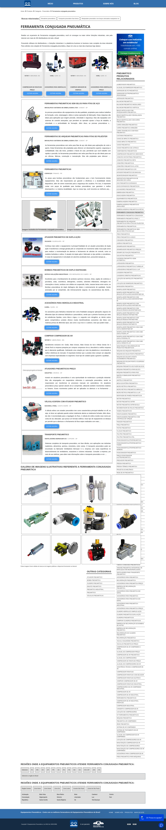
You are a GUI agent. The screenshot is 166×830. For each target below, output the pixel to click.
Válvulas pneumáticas (95, 595)
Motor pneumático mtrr (126, 402)
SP (48, 770)
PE (69, 770)
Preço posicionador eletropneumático (124, 456)
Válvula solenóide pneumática (128, 641)
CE (80, 770)
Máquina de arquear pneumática (129, 351)
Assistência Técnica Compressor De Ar (130, 668)
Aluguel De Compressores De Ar (129, 664)
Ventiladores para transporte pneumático (128, 573)
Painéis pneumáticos (124, 411)
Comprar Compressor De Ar (127, 681)
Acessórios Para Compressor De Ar (130, 753)
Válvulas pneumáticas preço (127, 644)
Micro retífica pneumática (126, 386)
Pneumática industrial (95, 589)
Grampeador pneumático (126, 246)
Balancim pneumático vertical (128, 107)
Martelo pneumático (124, 380)
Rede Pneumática (123, 724)
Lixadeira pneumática (124, 272)
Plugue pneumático (124, 431)
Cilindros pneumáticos (125, 617)
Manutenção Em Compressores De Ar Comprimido (130, 749)
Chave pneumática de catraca (128, 148)
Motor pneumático (124, 398)
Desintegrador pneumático (127, 175)
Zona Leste (66, 788)
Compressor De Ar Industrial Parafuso (127, 701)
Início (50, 4)
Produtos (78, 4)
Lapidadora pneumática (125, 263)
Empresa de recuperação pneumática (126, 587)
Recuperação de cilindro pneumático (126, 634)
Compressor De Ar (123, 692)
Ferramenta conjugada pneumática (130, 212)
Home (111, 812)
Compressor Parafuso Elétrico (128, 678)
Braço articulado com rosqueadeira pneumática (126, 111)
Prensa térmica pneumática (127, 466)
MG (37, 770)
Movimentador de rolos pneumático (130, 408)
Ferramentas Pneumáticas (126, 698)
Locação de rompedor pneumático (129, 283)
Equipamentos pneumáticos (127, 198)
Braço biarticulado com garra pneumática (128, 120)
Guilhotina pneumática (125, 255)
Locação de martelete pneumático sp (130, 279)
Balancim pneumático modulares (129, 104)
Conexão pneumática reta (126, 160)
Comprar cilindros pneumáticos (129, 620)
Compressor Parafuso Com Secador (130, 675)
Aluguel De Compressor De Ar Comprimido (128, 735)
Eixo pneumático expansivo (127, 183)
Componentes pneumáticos (127, 151)
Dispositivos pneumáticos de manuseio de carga (127, 179)
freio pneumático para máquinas (129, 756)
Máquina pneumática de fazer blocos (130, 366)
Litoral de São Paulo (93, 788)
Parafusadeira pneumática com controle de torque (128, 417)
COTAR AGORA (32, 93)
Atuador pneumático (94, 577)
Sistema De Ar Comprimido (126, 727)
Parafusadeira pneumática (126, 414)
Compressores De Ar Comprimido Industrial (129, 688)
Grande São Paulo (78, 788)
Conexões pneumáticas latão (127, 166)
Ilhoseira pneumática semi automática (126, 259)
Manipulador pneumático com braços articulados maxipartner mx (100, 18)
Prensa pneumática (124, 463)
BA (74, 770)
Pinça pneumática (123, 425)
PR (53, 770)
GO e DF (86, 770)
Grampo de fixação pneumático (128, 252)
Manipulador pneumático (126, 289)
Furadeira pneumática (125, 240)
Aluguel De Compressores (126, 658)
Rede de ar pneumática (125, 472)
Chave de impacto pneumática (127, 138)
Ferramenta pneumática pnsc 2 (128, 218)
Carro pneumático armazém (127, 128)
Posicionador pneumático (126, 452)
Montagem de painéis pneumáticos (129, 395)
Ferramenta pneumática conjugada (130, 215)
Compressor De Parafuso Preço (129, 661)
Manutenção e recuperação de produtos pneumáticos (128, 347)
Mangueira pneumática (125, 286)
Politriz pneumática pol (125, 437)
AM (94, 770)
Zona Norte (37, 788)
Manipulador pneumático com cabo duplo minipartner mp (130, 328)
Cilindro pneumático (94, 583)
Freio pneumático (123, 234)
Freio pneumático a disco (126, 237)
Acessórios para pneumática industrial (127, 604)
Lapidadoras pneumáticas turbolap (130, 266)
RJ (32, 770)
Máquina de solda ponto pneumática (130, 354)
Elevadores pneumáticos (48, 18)
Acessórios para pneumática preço (130, 583)
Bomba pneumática (94, 580)
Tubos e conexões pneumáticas (128, 565)
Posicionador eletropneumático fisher (129, 444)
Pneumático (91, 592)
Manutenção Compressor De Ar (128, 743)
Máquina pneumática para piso (128, 372)
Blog (136, 4)
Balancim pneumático (124, 101)
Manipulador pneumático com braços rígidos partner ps (128, 323)
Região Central (26, 788)
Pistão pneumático (123, 428)
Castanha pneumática (125, 135)
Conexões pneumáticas (125, 163)
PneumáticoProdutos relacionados (125, 76)
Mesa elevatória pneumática (127, 383)
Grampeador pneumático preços (129, 249)
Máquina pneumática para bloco (128, 369)
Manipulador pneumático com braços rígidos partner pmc (128, 314)
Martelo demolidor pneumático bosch (128, 376)
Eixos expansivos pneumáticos (128, 186)
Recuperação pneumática (126, 580)
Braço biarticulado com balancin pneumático (129, 116)
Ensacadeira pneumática (126, 195)
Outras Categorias (99, 571)
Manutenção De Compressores (128, 746)
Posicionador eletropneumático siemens (129, 448)
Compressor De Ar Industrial (128, 695)
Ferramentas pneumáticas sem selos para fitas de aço (128, 230)
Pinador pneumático (124, 422)
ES (43, 770)
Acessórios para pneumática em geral (128, 592)
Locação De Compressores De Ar (129, 739)
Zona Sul (57, 788)
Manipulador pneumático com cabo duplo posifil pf (130, 332)
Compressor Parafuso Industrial (129, 684)
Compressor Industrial (125, 706)
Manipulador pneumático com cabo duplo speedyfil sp (130, 342)
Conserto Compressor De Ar (127, 709)
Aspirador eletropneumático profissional (128, 94)
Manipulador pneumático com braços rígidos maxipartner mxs (129, 309)
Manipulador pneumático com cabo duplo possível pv (130, 337)
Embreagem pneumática (125, 192)
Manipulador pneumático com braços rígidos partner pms (128, 318)
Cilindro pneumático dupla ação (129, 614)
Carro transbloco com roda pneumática (127, 131)
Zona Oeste (47, 788)
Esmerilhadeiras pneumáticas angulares (128, 205)
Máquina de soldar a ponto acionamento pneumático (127, 357)
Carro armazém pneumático (127, 125)
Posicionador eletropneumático (129, 440)
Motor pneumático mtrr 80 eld (128, 405)
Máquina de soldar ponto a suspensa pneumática (130, 362)
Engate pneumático (94, 586)
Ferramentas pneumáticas (126, 226)
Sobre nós (108, 4)
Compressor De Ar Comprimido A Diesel (129, 647)
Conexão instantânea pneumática (129, 157)
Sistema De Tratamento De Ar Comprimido (127, 731)
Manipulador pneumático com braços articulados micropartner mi (130, 298)
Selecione (25, 770)
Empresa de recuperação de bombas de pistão (130, 624)
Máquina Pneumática (124, 718)
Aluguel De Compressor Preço (128, 652)
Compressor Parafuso (125, 672)
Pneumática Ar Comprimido (126, 721)
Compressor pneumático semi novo (130, 154)
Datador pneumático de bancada (129, 172)
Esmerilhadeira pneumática (127, 201)
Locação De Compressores (127, 712)
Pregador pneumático (125, 460)
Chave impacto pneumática (126, 142)
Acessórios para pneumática (127, 577)
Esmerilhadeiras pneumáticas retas (130, 209)
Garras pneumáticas (124, 243)
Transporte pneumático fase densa (68, 18)
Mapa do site (139, 812)
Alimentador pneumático (126, 84)
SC (59, 770)
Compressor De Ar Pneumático (128, 655)
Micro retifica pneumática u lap (128, 392)
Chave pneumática (123, 145)
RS (64, 770)
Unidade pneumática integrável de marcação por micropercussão (129, 568)
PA (99, 770)
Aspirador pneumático (125, 98)
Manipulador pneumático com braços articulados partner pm (129, 304)
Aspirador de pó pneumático (127, 90)
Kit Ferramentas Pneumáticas (128, 715)
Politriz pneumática (124, 434)
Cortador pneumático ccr (126, 169)
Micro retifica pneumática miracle (129, 389)
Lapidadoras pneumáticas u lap (128, 269)
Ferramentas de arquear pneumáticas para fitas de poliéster (130, 222)
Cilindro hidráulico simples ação (129, 611)
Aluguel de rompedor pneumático (129, 87)
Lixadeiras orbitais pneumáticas (129, 275)
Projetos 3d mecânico (125, 469)
